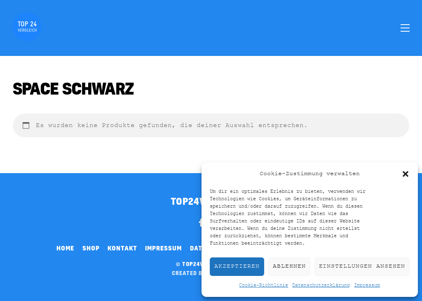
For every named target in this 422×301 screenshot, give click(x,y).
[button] (405, 174)
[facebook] (201, 221)
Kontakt (122, 248)
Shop (91, 248)
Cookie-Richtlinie (263, 285)
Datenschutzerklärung (321, 285)
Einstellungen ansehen (362, 266)
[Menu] (405, 27)
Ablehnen (289, 266)
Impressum (367, 285)
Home (65, 248)
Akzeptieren (237, 266)
